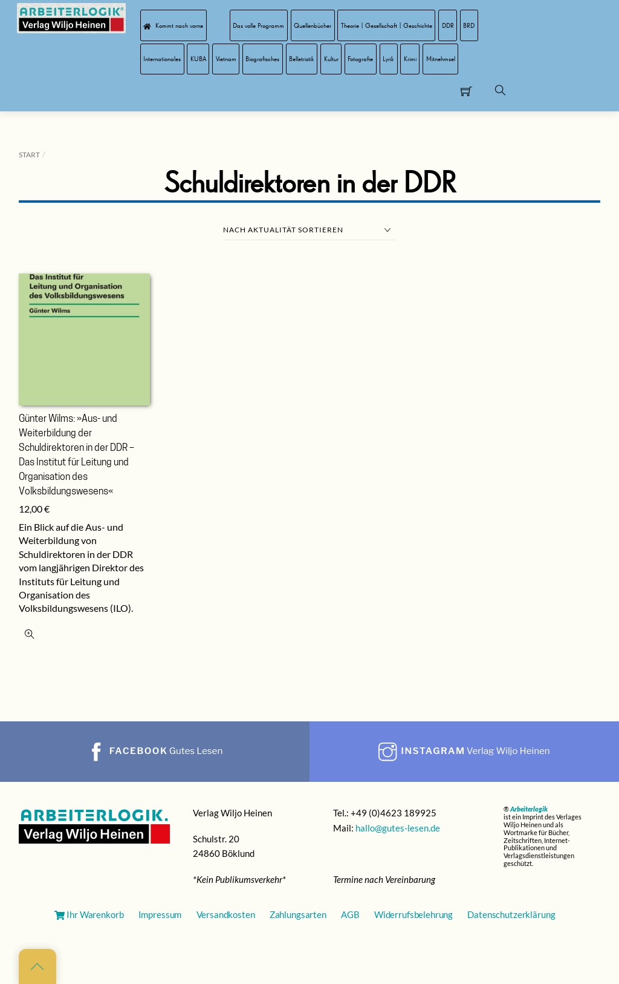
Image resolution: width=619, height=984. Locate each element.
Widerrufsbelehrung (413, 914)
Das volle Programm (258, 25)
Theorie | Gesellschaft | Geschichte (386, 25)
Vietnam (226, 58)
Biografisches (262, 58)
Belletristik (301, 58)
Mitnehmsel (440, 58)
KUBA (198, 58)
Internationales (162, 58)
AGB (350, 914)
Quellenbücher (312, 25)
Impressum (160, 914)
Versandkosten (225, 914)
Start (29, 154)
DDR (448, 25)
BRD (469, 25)
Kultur (331, 58)
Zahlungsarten (298, 914)
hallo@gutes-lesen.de (397, 827)
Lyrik (388, 58)
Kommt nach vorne (173, 25)
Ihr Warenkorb (88, 914)
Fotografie (360, 58)
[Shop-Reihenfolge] (309, 230)
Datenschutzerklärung (511, 914)
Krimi (410, 58)
